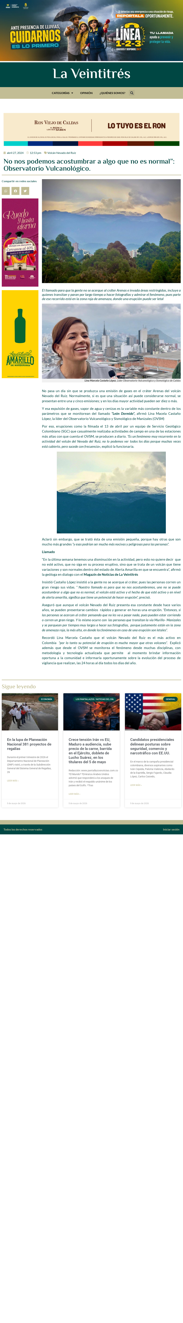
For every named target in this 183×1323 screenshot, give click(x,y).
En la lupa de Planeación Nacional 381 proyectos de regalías (29, 744)
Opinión (86, 93)
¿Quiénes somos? (112, 93)
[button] (132, 93)
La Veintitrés (92, 75)
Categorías (62, 93)
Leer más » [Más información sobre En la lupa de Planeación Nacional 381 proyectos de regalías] (13, 780)
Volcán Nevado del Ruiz (61, 152)
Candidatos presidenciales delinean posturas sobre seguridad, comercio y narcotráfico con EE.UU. (152, 746)
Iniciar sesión (171, 829)
